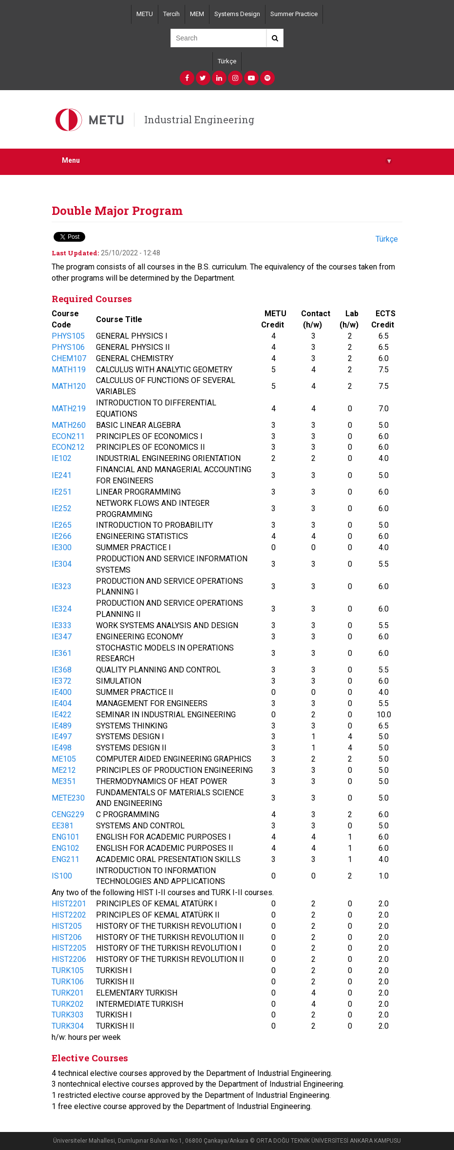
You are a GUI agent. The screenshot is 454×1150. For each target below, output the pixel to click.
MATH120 (69, 386)
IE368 (62, 669)
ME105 (64, 759)
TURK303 (68, 1014)
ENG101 (65, 837)
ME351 (64, 781)
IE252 (62, 508)
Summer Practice (294, 14)
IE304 (62, 564)
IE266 (62, 536)
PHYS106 (68, 347)
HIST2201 (69, 903)
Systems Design (237, 14)
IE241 (62, 475)
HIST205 (67, 926)
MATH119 (69, 369)
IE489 (62, 725)
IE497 (62, 736)
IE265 (62, 525)
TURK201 (68, 992)
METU (144, 14)
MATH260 (69, 425)
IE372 (62, 681)
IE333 (62, 625)
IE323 (62, 586)
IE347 (62, 636)
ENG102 (65, 848)
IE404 (62, 703)
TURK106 (68, 981)
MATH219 (69, 408)
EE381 (63, 825)
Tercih (171, 14)
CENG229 (68, 814)
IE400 (62, 692)
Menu (227, 160)
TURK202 (68, 1004)
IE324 (62, 608)
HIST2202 (69, 915)
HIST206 (67, 937)
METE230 (68, 798)
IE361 (62, 653)
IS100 (62, 876)
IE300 (62, 547)
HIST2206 (69, 959)
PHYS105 (68, 336)
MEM (197, 14)
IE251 (62, 492)
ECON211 (68, 436)
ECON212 (68, 447)
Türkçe (227, 61)
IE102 (62, 458)
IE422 (62, 714)
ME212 (64, 770)
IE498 (62, 747)
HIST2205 (69, 948)
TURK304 (68, 1026)
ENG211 (65, 859)
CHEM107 (69, 358)
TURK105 (68, 970)
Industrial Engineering (199, 119)
